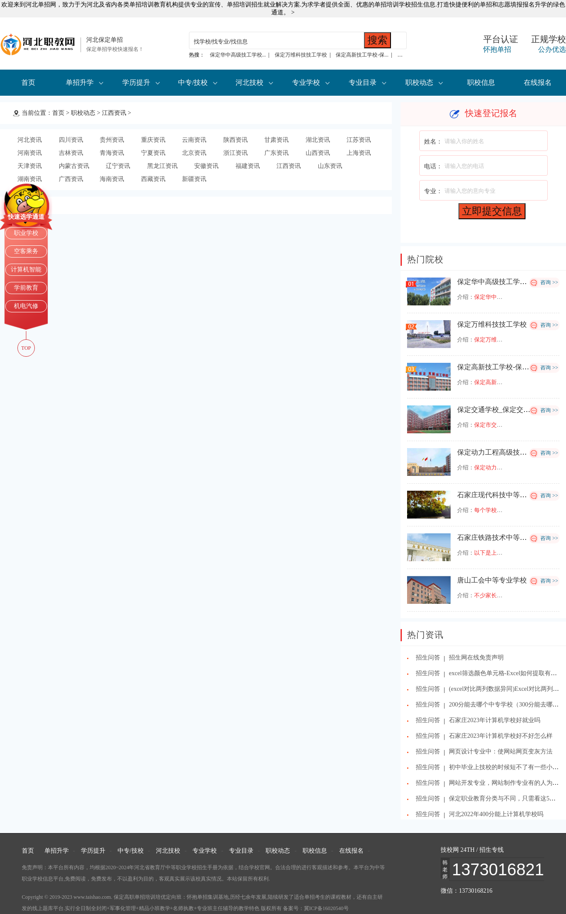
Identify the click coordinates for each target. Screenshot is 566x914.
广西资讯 (71, 179)
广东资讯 (276, 153)
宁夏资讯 (153, 153)
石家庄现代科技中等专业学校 (502, 495)
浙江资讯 (235, 153)
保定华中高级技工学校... (238, 55)
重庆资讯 (153, 140)
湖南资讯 (29, 179)
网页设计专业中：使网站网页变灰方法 (501, 751)
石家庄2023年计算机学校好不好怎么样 (501, 736)
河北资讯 (29, 140)
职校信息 (481, 82)
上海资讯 (359, 153)
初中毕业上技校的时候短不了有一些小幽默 (507, 767)
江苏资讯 (359, 140)
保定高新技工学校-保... (362, 55)
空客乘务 (26, 251)
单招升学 (80, 82)
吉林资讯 (71, 153)
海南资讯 (112, 179)
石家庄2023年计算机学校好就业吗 (494, 720)
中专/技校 (193, 82)
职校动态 (419, 82)
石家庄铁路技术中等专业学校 (502, 537)
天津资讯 (29, 166)
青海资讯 (112, 153)
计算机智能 (26, 269)
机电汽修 (26, 306)
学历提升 (136, 82)
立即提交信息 (492, 211)
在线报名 (538, 82)
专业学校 (306, 82)
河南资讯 (29, 153)
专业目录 (363, 82)
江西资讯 (114, 113)
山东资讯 (330, 166)
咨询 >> (549, 282)
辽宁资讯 (118, 166)
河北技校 (249, 82)
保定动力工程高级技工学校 (499, 452)
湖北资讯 (318, 140)
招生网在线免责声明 (476, 657)
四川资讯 (71, 140)
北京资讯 (194, 153)
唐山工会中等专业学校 (492, 580)
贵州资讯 (112, 140)
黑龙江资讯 (162, 166)
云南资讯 (194, 140)
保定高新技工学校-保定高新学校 (507, 367)
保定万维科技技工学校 (301, 55)
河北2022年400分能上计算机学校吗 (496, 814)
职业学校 (26, 233)
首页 (28, 82)
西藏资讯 (153, 179)
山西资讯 (318, 153)
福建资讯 (248, 166)
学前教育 (26, 288)
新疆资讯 (194, 179)
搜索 (377, 40)
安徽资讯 (206, 166)
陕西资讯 (235, 140)
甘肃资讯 (276, 140)
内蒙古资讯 (74, 166)
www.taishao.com (92, 897)
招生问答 (428, 657)
